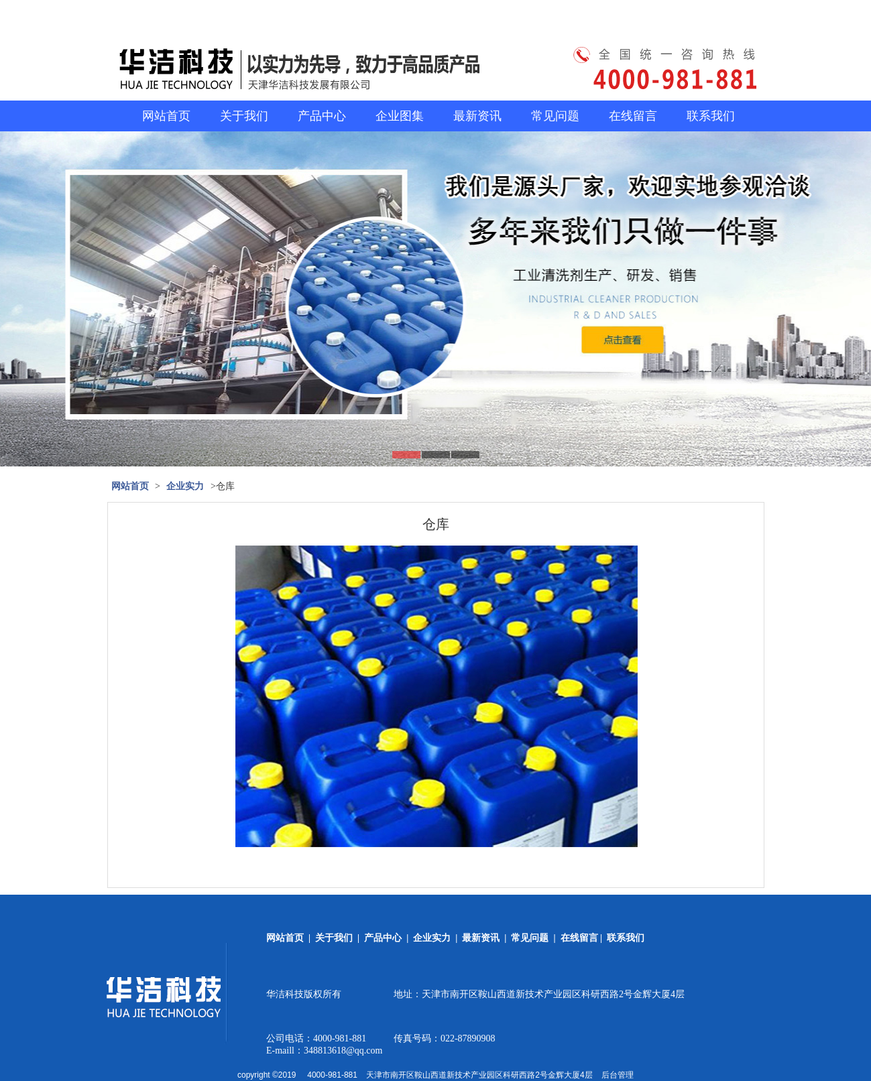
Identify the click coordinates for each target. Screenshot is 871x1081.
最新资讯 (477, 116)
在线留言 (633, 116)
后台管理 (617, 1075)
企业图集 (399, 116)
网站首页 (166, 116)
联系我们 (711, 116)
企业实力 (185, 486)
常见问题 (555, 116)
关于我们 (244, 116)
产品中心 (322, 116)
